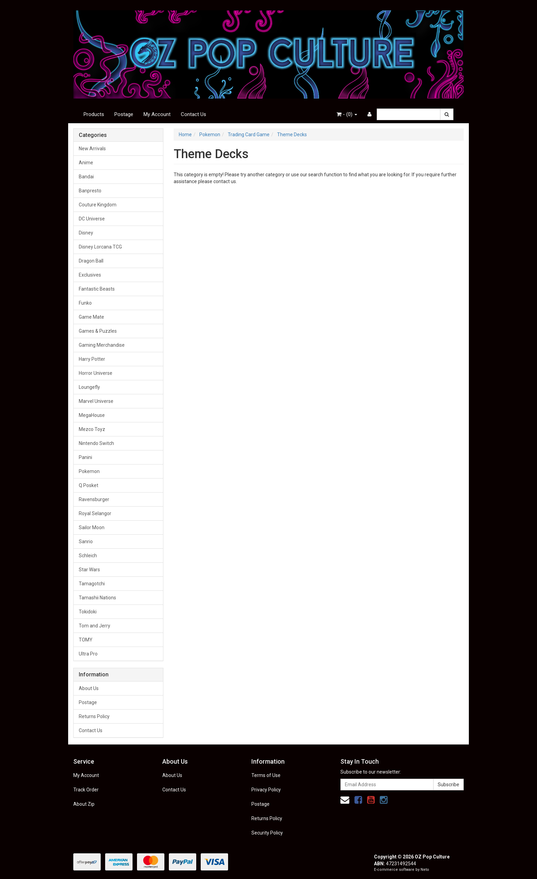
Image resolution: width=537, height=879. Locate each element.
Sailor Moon (91, 527)
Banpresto (90, 190)
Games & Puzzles (98, 331)
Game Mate (91, 317)
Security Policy (267, 833)
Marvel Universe (96, 401)
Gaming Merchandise (102, 345)
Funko (85, 303)
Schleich (88, 555)
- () (347, 114)
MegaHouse (92, 415)
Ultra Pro (88, 654)
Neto (425, 869)
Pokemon (89, 471)
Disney (86, 232)
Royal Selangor (95, 513)
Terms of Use (265, 775)
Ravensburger (94, 499)
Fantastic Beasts (97, 289)
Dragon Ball (91, 261)
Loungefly (89, 387)
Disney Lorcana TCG (100, 247)
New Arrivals (92, 148)
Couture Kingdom (97, 204)
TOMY (85, 639)
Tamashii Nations (97, 597)
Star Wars (89, 569)
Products (94, 114)
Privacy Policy (266, 789)
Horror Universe (95, 373)
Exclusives (90, 275)
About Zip (84, 804)
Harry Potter (92, 359)
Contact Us (193, 114)
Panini (85, 457)
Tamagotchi (92, 583)
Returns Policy (94, 716)
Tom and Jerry (94, 625)
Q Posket (88, 485)
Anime (86, 162)
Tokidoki (88, 611)
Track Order (86, 789)
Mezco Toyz (92, 429)
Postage (123, 114)
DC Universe (92, 218)
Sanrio (86, 541)
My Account (157, 114)
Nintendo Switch (96, 443)
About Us (89, 688)
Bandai (86, 176)
